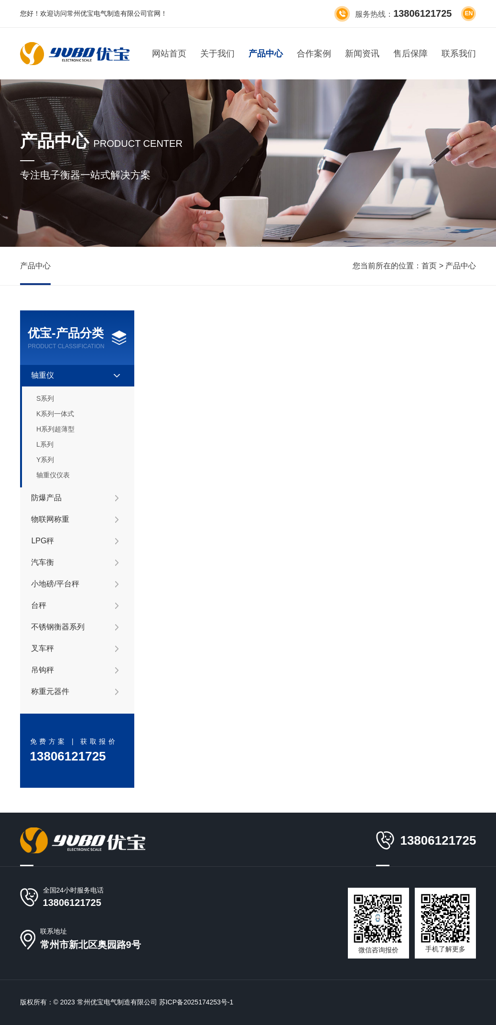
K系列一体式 (55, 414)
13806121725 (72, 902)
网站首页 (169, 53)
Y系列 (45, 459)
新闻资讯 (362, 53)
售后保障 (410, 53)
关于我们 (217, 53)
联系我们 (459, 53)
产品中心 (265, 53)
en (469, 13)
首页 (429, 266)
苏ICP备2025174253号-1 (196, 1002)
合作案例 (314, 53)
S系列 (45, 398)
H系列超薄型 (55, 429)
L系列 (45, 444)
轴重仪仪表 (53, 475)
